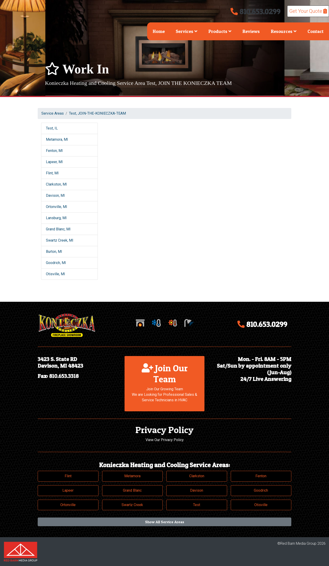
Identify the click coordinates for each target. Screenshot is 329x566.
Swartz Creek (132, 505)
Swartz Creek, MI (59, 240)
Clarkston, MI (56, 184)
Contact (316, 31)
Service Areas (52, 113)
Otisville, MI (55, 274)
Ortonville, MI (56, 207)
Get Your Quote (308, 11)
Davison (196, 490)
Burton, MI (54, 251)
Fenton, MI (54, 150)
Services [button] (186, 31)
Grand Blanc (132, 490)
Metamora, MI (57, 139)
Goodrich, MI (56, 263)
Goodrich (261, 490)
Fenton (260, 476)
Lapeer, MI (54, 162)
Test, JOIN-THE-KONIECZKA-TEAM (97, 113)
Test (196, 505)
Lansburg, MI (56, 218)
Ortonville (68, 505)
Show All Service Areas (164, 522)
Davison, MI (55, 195)
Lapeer (68, 490)
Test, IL (52, 128)
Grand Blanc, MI (58, 229)
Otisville (261, 505)
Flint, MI (52, 173)
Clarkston (196, 476)
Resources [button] (284, 31)
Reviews (251, 31)
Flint (68, 476)
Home (159, 31)
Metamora (132, 476)
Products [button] (219, 31)
